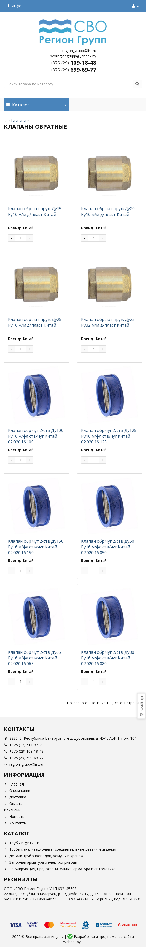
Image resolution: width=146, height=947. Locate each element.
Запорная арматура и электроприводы (41, 862)
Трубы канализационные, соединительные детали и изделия (60, 849)
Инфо (14, 5)
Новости (14, 816)
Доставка (15, 797)
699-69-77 (73, 69)
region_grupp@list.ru (23, 764)
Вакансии (12, 809)
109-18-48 (73, 62)
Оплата (13, 803)
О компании (17, 790)
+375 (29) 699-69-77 (23, 757)
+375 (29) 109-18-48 (23, 751)
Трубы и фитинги (21, 842)
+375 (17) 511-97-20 (23, 744)
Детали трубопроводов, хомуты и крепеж (43, 855)
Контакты (15, 822)
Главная (14, 784)
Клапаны (18, 120)
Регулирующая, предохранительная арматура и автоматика (60, 868)
